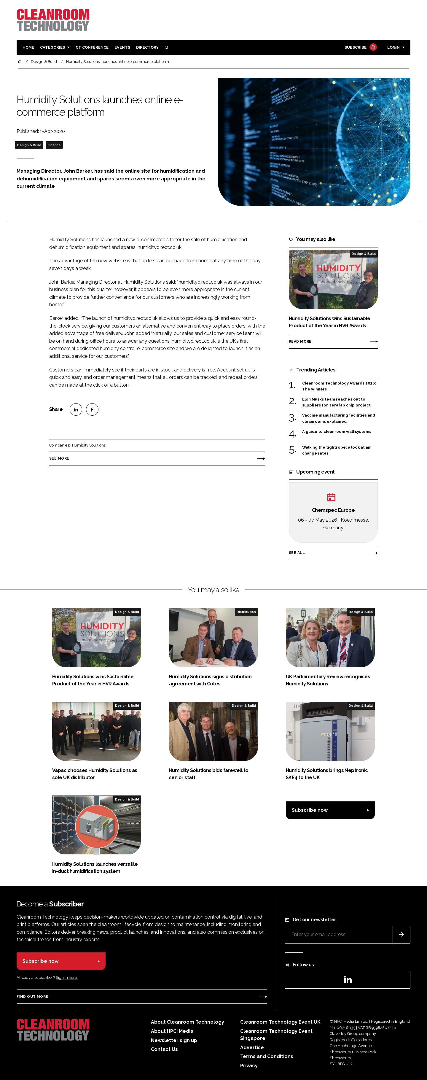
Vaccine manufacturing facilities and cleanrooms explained (338, 418)
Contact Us (164, 1049)
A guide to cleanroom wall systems (336, 432)
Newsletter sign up (174, 1040)
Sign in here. (67, 977)
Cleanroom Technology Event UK (280, 1022)
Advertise (252, 1047)
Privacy (249, 1065)
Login (393, 47)
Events (122, 47)
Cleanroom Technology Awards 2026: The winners (339, 386)
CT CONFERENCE (92, 47)
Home (28, 47)
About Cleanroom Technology (187, 1022)
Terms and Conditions (266, 1056)
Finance (54, 145)
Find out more (32, 997)
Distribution (246, 612)
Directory (147, 47)
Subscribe (360, 47)
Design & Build (29, 145)
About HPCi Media (172, 1031)
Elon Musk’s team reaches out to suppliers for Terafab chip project (336, 402)
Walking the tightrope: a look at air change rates (336, 450)
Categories (52, 47)
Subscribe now (310, 810)
